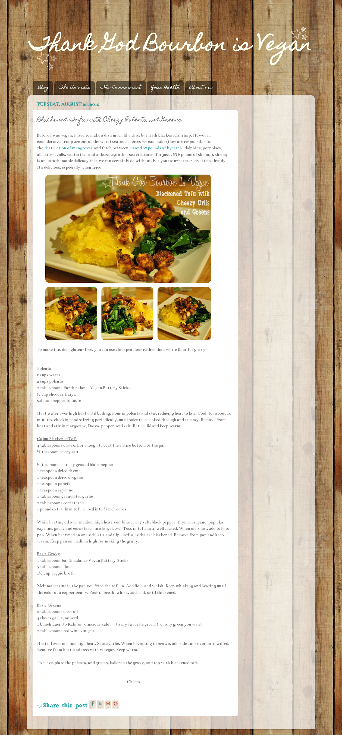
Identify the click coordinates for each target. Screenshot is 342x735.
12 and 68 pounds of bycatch (156, 148)
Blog (43, 88)
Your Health (165, 88)
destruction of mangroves (69, 148)
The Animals (74, 88)
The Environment (120, 88)
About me (201, 88)
